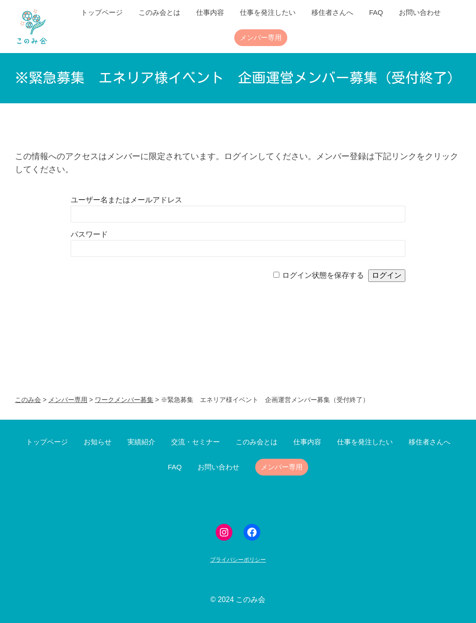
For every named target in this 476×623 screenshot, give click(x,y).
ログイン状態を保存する (323, 275)
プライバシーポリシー (238, 559)
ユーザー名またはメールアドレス (126, 200)
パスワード (89, 234)
